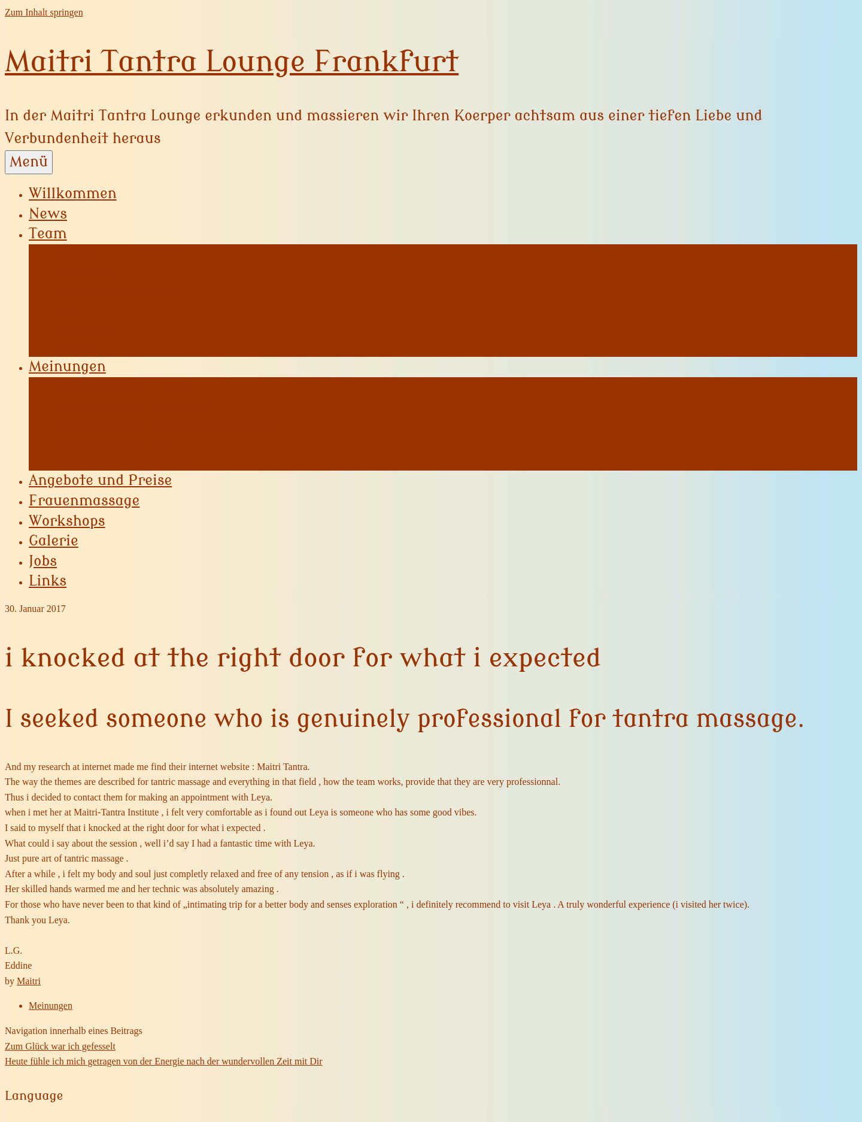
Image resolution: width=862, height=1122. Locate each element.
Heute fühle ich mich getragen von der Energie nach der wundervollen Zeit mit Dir (164, 1061)
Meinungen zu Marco (121, 461)
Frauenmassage (84, 501)
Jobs (43, 561)
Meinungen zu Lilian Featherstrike (166, 423)
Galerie (53, 541)
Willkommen (73, 194)
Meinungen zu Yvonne (124, 386)
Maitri (29, 981)
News (48, 214)
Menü (29, 162)
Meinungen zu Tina (114, 442)
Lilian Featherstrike (118, 291)
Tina (67, 309)
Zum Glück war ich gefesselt (60, 1046)
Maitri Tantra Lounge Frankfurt (232, 62)
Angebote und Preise (100, 480)
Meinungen (67, 367)
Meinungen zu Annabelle (132, 405)
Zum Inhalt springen (44, 12)
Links (47, 581)
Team (48, 234)
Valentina (84, 328)
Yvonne (76, 253)
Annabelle (85, 272)
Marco (73, 347)
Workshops (67, 521)
